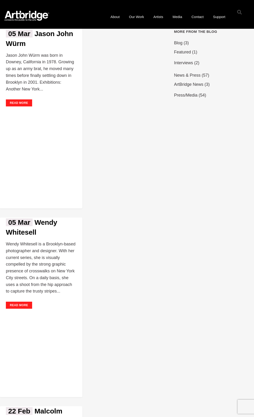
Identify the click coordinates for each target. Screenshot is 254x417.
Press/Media (185, 95)
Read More (19, 103)
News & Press (187, 75)
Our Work (136, 17)
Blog (178, 43)
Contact (198, 17)
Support (219, 17)
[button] (239, 12)
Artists (158, 17)
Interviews (183, 62)
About (115, 17)
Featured (182, 52)
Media (177, 17)
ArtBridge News (188, 84)
